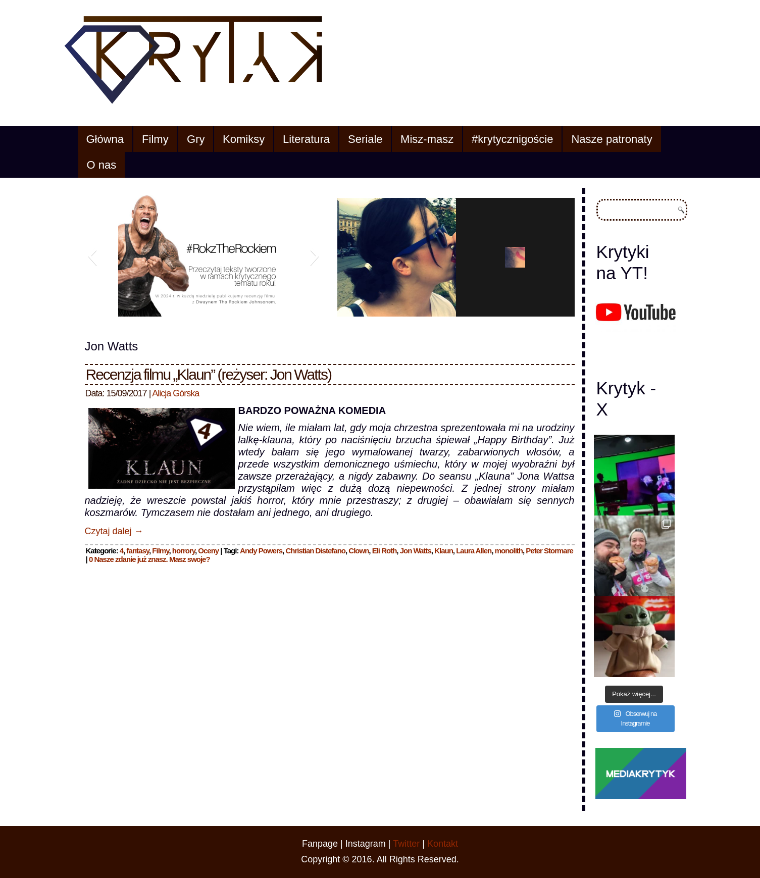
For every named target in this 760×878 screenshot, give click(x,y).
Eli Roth (384, 550)
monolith (509, 550)
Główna (105, 139)
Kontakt (442, 844)
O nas (102, 165)
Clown (358, 550)
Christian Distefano (315, 550)
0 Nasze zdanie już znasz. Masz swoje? (149, 559)
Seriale (365, 139)
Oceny (208, 550)
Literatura (306, 139)
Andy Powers (261, 550)
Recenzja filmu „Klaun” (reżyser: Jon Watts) (208, 374)
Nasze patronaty (611, 139)
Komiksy (244, 139)
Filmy (155, 139)
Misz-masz (426, 139)
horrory (183, 550)
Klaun (443, 550)
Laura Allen (473, 550)
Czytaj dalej (114, 531)
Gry (196, 139)
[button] (92, 256)
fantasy (138, 550)
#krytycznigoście (512, 139)
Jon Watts (415, 550)
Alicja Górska (175, 393)
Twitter (406, 844)
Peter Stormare (549, 550)
